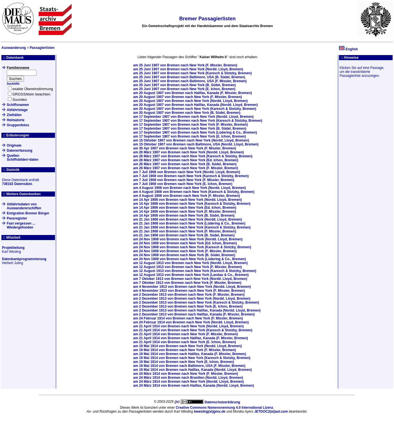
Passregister (17, 218)
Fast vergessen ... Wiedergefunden (21, 225)
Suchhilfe (13, 83)
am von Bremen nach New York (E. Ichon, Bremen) (184, 89)
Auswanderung (13, 48)
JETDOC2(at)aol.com (271, 411)
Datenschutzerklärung (222, 402)
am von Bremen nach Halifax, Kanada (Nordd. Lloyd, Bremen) (195, 105)
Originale (14, 145)
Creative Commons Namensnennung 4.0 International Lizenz (224, 408)
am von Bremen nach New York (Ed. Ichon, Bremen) (185, 160)
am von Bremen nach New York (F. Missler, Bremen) (185, 65)
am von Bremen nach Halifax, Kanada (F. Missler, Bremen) (192, 93)
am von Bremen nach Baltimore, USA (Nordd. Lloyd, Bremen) (195, 144)
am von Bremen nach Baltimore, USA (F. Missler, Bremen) (189, 81)
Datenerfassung (19, 151)
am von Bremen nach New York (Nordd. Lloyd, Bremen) (188, 69)
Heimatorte (16, 120)
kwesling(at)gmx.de (209, 411)
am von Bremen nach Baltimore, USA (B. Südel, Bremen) (189, 77)
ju (177, 402)
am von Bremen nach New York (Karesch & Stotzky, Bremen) (192, 73)
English (351, 49)
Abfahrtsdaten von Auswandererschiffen (24, 206)
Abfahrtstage (17, 110)
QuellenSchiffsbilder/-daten (22, 158)
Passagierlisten (42, 48)
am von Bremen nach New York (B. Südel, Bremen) (184, 85)
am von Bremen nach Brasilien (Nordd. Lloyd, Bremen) (188, 378)
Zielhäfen (14, 115)
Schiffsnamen (18, 105)
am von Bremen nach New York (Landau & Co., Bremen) (190, 275)
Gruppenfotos (18, 125)
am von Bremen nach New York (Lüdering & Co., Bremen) (195, 132)
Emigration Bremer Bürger (28, 213)
